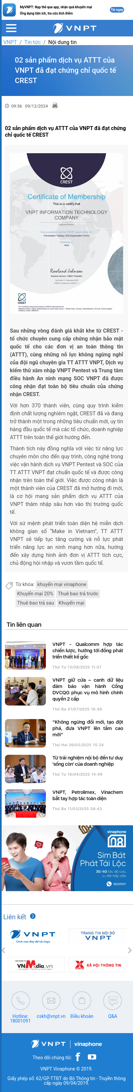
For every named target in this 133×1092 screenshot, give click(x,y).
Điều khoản (81, 1016)
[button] (3, 950)
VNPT (10, 42)
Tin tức (32, 42)
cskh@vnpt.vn (51, 1016)
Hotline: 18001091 (20, 1019)
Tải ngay (117, 10)
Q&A (112, 1016)
